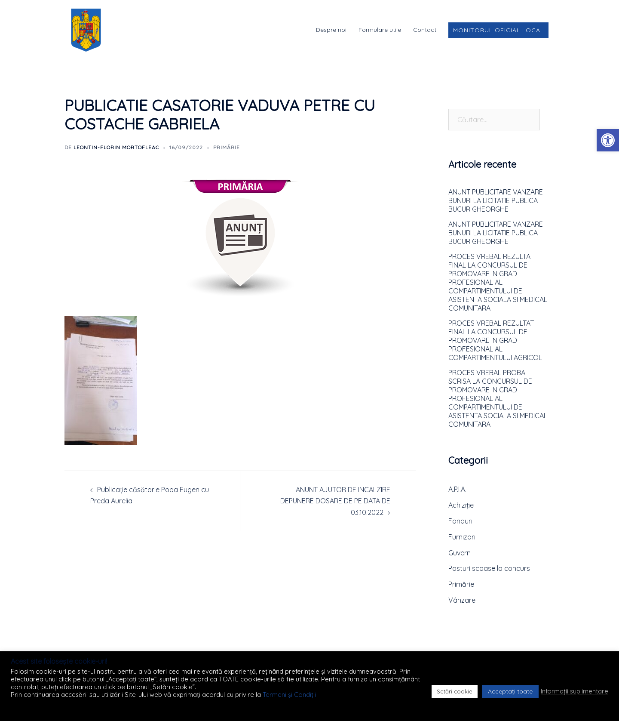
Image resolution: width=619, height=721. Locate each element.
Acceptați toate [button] (510, 691)
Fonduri (460, 521)
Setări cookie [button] (454, 691)
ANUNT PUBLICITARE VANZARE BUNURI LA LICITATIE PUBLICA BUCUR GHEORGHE (495, 200)
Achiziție (461, 505)
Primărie (226, 147)
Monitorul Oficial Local (498, 30)
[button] (608, 140)
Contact (424, 30)
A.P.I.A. (457, 489)
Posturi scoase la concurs (489, 568)
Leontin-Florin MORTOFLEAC (116, 147)
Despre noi (331, 30)
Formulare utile (380, 30)
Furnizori (461, 537)
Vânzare (461, 600)
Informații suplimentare (574, 691)
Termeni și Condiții (289, 694)
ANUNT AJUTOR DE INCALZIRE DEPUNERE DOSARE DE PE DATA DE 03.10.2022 (335, 501)
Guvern (459, 552)
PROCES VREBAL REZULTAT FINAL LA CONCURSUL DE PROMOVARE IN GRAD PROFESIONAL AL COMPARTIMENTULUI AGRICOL (495, 340)
